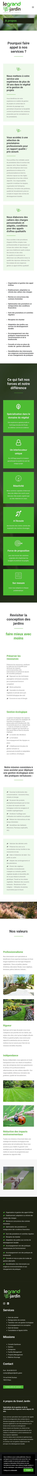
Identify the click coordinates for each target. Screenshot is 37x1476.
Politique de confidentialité (10, 1470)
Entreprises (11, 1349)
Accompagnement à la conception (19, 1325)
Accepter (28, 1470)
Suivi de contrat (13, 1317)
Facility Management (15, 1352)
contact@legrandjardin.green (12, 1373)
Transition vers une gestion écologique (20, 1322)
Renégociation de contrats (16, 1320)
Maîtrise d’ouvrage (14, 1357)
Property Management (15, 1355)
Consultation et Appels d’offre (18, 1330)
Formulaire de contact (13, 1387)
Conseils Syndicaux (14, 1344)
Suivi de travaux (13, 1328)
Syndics (10, 1347)
